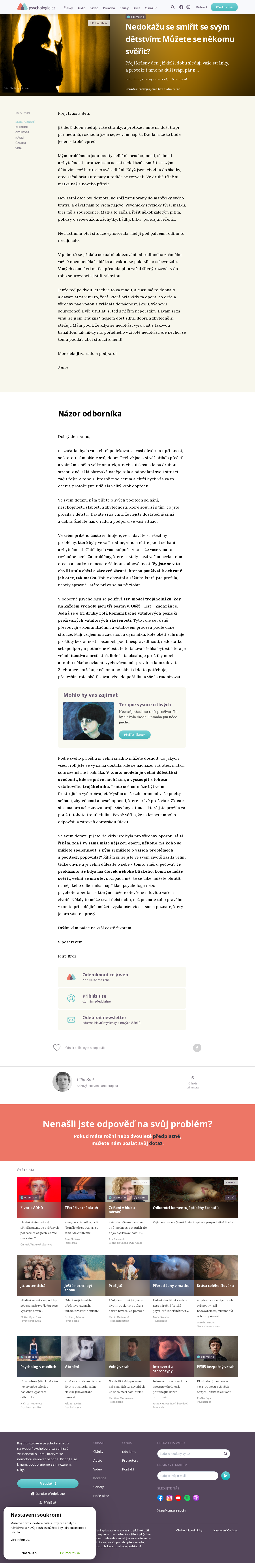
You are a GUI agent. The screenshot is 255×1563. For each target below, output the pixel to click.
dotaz (156, 1143)
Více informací (20, 1540)
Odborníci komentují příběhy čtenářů (186, 1207)
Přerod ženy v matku (171, 1285)
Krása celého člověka (215, 1285)
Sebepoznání (25, 121)
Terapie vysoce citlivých (145, 705)
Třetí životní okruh (81, 1207)
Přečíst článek (134, 734)
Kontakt (128, 1469)
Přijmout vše (70, 1553)
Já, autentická (33, 1285)
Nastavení (29, 1553)
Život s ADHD (32, 1207)
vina (18, 148)
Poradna (109, 8)
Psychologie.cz (36, 6)
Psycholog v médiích (38, 1366)
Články (68, 8)
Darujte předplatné (48, 1493)
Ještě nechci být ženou (78, 1287)
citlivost (22, 132)
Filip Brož (85, 1079)
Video (94, 8)
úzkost (20, 143)
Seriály (124, 8)
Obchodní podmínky (189, 1530)
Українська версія (171, 1510)
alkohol (21, 127)
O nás (149, 8)
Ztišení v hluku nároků (122, 1209)
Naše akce (101, 1495)
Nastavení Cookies (226, 1530)
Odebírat (225, 1475)
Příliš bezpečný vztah (215, 1366)
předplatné (166, 1136)
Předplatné (224, 7)
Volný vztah (119, 1366)
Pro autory (130, 1460)
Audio (82, 8)
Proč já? (116, 1285)
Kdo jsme (129, 1451)
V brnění (72, 1366)
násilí (19, 137)
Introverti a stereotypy (163, 1368)
